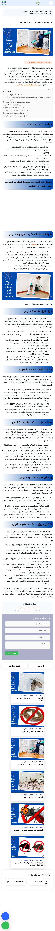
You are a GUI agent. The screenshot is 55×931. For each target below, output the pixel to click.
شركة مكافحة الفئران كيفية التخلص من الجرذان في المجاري (29, 864)
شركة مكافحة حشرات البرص (41, 882)
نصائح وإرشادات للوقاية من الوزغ (16, 110)
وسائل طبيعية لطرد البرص (14, 113)
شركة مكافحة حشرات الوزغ (16, 881)
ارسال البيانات (11, 653)
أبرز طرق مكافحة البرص (13, 105)
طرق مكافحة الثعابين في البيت (32, 731)
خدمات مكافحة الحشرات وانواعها (38, 62)
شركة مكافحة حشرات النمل (33, 797)
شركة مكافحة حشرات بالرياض (28, 85)
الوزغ (34, 244)
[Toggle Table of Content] (49, 90)
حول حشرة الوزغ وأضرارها (13, 94)
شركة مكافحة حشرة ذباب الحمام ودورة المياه (29, 699)
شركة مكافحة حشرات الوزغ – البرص (17, 102)
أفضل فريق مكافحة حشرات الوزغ (16, 116)
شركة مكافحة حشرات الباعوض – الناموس (28, 830)
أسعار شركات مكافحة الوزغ (14, 107)
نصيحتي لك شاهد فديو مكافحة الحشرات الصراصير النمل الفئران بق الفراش (29, 98)
